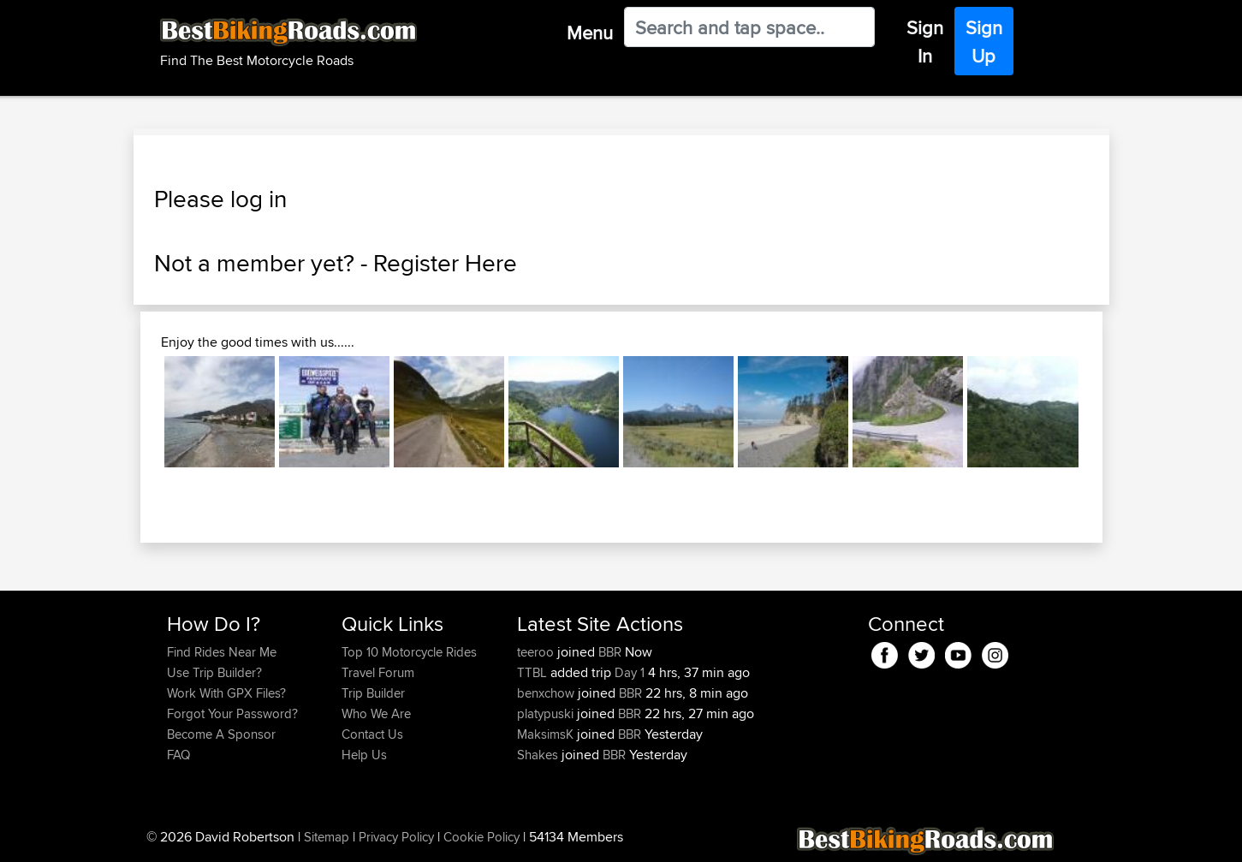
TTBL (533, 672)
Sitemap (326, 837)
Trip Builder (373, 693)
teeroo (537, 652)
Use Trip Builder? (214, 672)
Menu (590, 32)
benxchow (547, 693)
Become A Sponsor (221, 734)
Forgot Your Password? (232, 713)
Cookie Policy (481, 837)
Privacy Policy (396, 837)
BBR (609, 652)
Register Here (445, 263)
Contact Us (372, 734)
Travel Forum (378, 672)
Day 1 (630, 672)
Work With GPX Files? (226, 693)
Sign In (924, 41)
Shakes (539, 755)
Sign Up (984, 41)
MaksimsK (547, 734)
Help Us (364, 755)
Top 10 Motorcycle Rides (409, 652)
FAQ (178, 755)
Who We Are (376, 713)
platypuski (547, 713)
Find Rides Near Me (221, 652)
